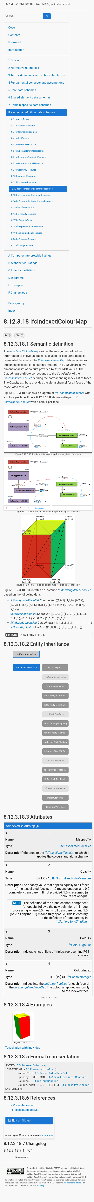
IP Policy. (40, 1185)
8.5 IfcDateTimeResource (23, 144)
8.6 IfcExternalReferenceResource (27, 150)
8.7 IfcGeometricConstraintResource (29, 157)
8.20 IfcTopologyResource (24, 239)
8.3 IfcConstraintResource (24, 132)
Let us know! (46, 1135)
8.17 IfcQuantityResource (23, 220)
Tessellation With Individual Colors (27, 1047)
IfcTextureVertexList (55, 807)
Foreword (14, 42)
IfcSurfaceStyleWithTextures (56, 751)
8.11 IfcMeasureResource (24, 182)
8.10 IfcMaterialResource (23, 176)
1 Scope (13, 60)
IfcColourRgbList (20, 627)
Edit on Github (19, 1120)
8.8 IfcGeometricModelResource (27, 163)
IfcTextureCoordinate (55, 788)
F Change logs (17, 292)
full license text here (72, 1182)
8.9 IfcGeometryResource (23, 169)
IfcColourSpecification (55, 677)
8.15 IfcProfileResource (22, 207)
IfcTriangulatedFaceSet (69, 393)
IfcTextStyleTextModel (55, 779)
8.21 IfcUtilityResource (22, 245)
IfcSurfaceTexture (55, 760)
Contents (14, 35)
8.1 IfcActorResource (21, 119)
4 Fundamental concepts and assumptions (36, 82)
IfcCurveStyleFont (55, 686)
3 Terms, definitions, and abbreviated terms (36, 75)
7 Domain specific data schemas (29, 105)
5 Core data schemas (22, 90)
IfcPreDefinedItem (55, 714)
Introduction (16, 50)
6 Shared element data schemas (29, 97)
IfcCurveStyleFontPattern (56, 705)
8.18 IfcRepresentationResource (27, 226)
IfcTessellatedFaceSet (18, 378)
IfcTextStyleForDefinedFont (56, 769)
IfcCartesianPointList (23, 614)
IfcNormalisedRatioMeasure (71, 878)
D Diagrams (16, 278)
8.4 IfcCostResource (21, 138)
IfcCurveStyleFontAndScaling (56, 695)
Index (12, 310)
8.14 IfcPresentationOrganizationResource (32, 201)
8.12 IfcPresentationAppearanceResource (32, 188)
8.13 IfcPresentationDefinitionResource (30, 195)
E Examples (16, 285)
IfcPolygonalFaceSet (17, 402)
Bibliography (16, 303)
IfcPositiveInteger (79, 977)
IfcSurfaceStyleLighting (55, 723)
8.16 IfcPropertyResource (23, 214)
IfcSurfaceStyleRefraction (56, 732)
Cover (12, 27)
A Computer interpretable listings (29, 255)
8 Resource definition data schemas (31, 112)
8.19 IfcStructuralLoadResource (26, 233)
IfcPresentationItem (26, 654)
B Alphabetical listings (22, 263)
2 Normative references (23, 68)
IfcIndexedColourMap (23, 351)
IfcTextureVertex (55, 797)
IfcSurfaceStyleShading (55, 742)
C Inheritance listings (22, 270)
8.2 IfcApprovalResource (23, 125)
